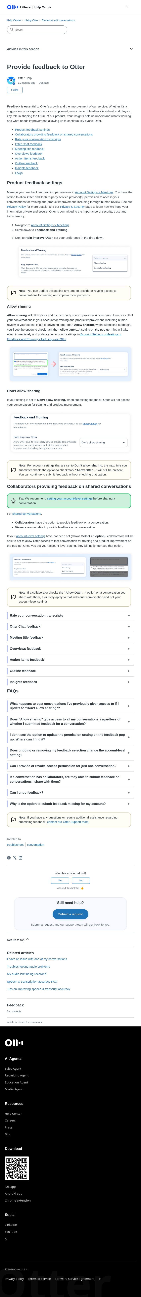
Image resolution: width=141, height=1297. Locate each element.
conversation (35, 844)
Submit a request (70, 914)
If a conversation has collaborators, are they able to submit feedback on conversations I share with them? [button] (65, 779)
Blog (8, 1134)
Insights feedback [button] (23, 682)
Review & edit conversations (58, 20)
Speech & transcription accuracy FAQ (32, 981)
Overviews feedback (28, 153)
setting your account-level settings (69, 498)
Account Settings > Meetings (94, 192)
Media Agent (14, 1089)
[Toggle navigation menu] (127, 7)
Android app (13, 1193)
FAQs (19, 173)
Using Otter (31, 20)
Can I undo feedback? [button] (26, 792)
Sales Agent (13, 1068)
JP (99, 1279)
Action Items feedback (30, 158)
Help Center (14, 20)
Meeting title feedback (29, 148)
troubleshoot (15, 844)
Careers (10, 1120)
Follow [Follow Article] (14, 89)
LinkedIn (11, 1225)
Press (8, 1127)
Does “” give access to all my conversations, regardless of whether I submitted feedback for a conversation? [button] (65, 721)
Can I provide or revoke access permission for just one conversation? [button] (63, 766)
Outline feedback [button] (23, 671)
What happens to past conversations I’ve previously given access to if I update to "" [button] (64, 706)
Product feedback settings (32, 129)
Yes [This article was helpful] (60, 880)
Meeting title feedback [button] (26, 637)
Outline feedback (26, 163)
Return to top (18, 939)
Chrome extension (18, 1200)
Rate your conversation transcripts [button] (36, 615)
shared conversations (26, 513)
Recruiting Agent (17, 1075)
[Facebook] (9, 858)
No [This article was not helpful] (80, 880)
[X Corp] (14, 858)
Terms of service (39, 1279)
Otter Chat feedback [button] (25, 626)
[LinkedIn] (20, 858)
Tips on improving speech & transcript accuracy (38, 989)
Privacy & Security (72, 206)
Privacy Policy (16, 206)
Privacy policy (14, 1279)
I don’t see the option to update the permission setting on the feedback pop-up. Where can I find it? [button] (68, 737)
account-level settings (30, 536)
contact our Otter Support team (68, 822)
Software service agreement (74, 1279)
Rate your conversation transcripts (38, 139)
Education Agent (16, 1082)
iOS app (10, 1187)
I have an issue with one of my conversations (37, 959)
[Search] (37, 30)
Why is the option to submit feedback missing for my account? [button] (58, 803)
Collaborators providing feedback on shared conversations (54, 134)
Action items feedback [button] (27, 659)
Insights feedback (27, 168)
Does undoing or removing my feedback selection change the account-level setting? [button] (67, 752)
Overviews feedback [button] (25, 648)
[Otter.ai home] (70, 1042)
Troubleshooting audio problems (28, 966)
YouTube (11, 1232)
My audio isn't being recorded (26, 974)
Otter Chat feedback (28, 144)
